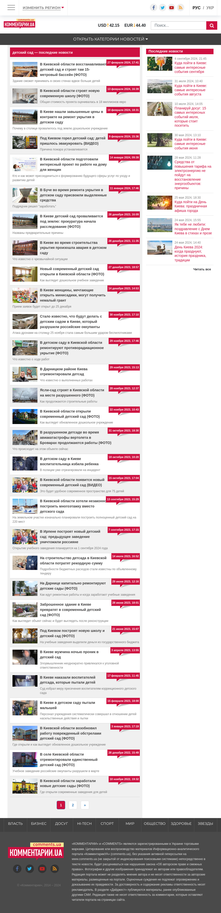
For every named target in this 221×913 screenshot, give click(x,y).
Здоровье (181, 823)
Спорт (107, 823)
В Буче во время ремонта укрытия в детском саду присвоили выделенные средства (73, 195)
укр (210, 8)
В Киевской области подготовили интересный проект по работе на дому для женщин (73, 164)
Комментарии (31, 885)
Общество (155, 823)
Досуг (61, 823)
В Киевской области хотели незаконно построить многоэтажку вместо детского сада (73, 506)
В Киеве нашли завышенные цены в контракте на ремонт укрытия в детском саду (71, 117)
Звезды (205, 823)
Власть (15, 823)
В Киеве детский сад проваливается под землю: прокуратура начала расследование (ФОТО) (71, 221)
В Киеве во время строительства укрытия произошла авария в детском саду (73, 248)
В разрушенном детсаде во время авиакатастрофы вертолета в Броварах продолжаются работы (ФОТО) (75, 437)
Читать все (202, 269)
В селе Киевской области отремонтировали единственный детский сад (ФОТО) (69, 759)
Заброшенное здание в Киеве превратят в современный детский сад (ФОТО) (70, 609)
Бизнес (38, 823)
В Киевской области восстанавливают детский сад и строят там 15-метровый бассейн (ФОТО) (73, 69)
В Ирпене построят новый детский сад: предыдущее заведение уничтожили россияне (70, 536)
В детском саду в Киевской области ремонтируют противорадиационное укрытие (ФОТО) (72, 348)
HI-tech (84, 823)
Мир (130, 823)
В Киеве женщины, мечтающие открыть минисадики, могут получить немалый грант (73, 295)
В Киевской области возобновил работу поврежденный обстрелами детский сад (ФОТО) (70, 733)
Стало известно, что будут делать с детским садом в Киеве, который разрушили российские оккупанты (71, 321)
